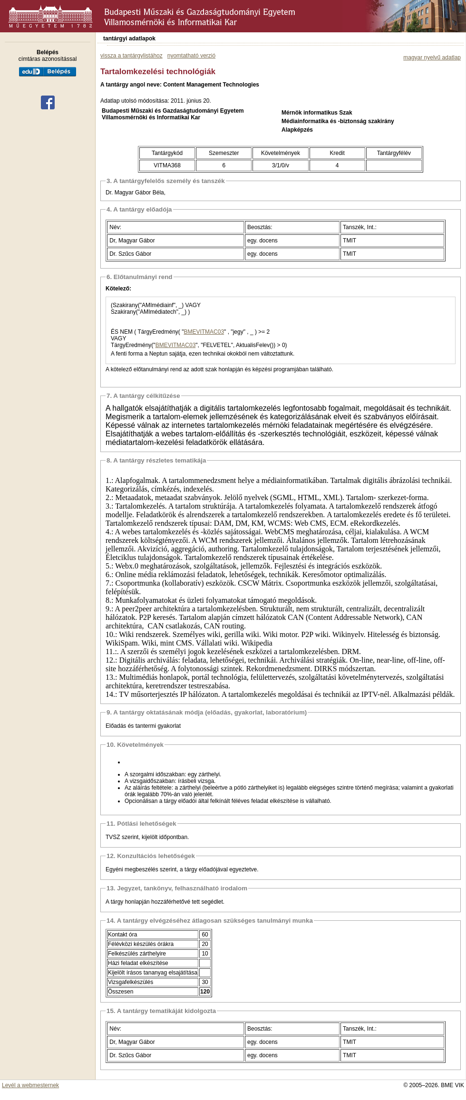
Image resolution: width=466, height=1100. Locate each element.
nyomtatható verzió (191, 55)
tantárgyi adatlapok (129, 38)
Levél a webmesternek (30, 1085)
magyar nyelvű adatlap (432, 57)
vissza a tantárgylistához (131, 55)
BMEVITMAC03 (204, 331)
